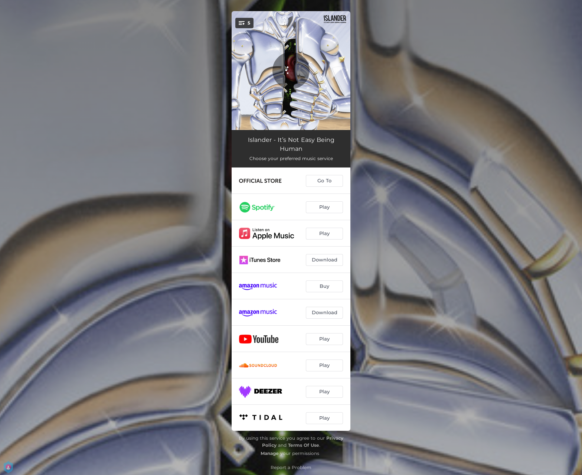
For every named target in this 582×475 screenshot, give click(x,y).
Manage (270, 453)
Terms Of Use (303, 445)
